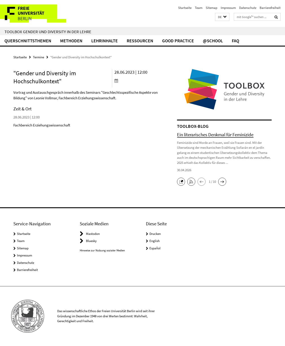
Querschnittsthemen (27, 40)
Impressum (228, 8)
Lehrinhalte (104, 40)
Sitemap (211, 8)
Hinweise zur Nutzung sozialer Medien (102, 250)
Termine (38, 57)
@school (213, 40)
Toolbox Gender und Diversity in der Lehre (47, 31)
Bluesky (91, 241)
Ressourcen (140, 40)
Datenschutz (247, 8)
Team (198, 8)
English (154, 241)
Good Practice (178, 40)
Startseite (184, 8)
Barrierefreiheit (270, 8)
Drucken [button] (155, 234)
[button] (222, 17)
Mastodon (93, 234)
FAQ (235, 40)
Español (155, 248)
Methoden (71, 40)
